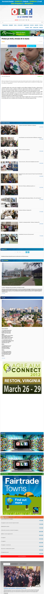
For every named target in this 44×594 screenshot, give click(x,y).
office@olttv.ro (28, 3)
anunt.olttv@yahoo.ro (17, 3)
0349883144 (33, 1)
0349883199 (18, 1)
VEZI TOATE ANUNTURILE (22, 556)
